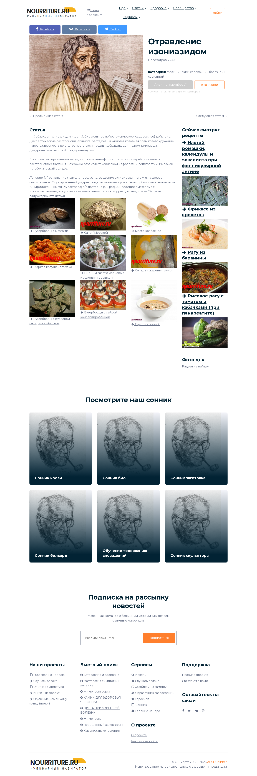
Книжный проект (44, 693)
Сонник (139, 705)
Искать (138, 675)
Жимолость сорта (97, 691)
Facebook (45, 29)
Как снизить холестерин (102, 730)
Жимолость (92, 718)
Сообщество (183, 8)
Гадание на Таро (145, 711)
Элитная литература (46, 687)
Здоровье (158, 8)
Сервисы (130, 17)
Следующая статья (210, 116)
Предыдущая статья (48, 116)
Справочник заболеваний (153, 693)
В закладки (209, 85)
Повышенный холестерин (103, 724)
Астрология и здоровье (101, 675)
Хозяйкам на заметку (149, 687)
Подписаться (159, 638)
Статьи (138, 8)
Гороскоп (140, 699)
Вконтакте (79, 29)
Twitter (113, 29)
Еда (122, 8)
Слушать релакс (43, 681)
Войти (217, 12)
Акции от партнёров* (170, 84)
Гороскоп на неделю (47, 675)
